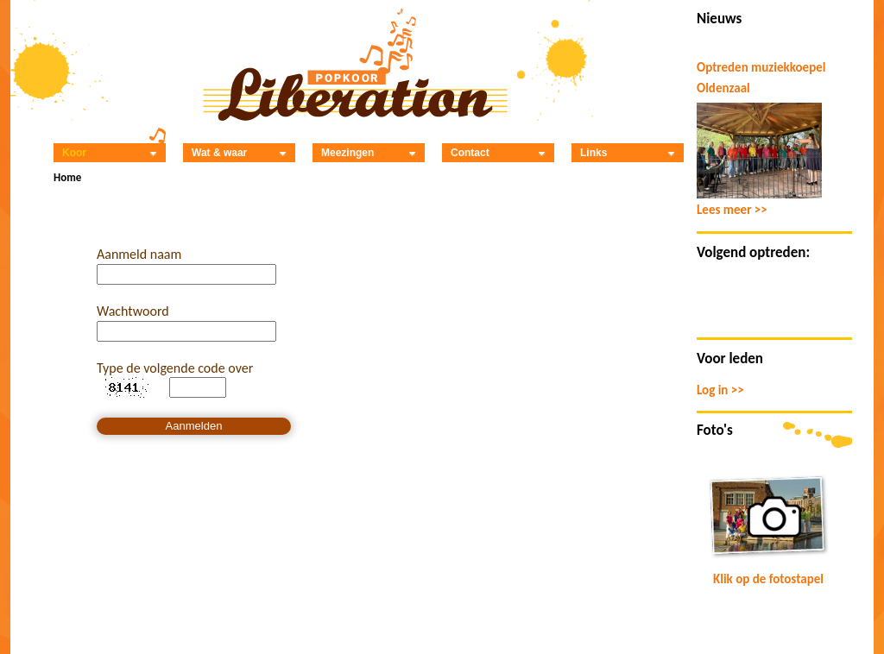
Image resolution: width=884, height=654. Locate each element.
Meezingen (368, 153)
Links (627, 153)
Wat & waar (239, 153)
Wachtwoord (133, 311)
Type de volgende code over (175, 368)
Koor (109, 153)
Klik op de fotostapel (768, 579)
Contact (498, 153)
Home (67, 177)
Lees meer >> (732, 209)
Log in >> (720, 390)
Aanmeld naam (139, 254)
